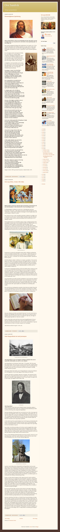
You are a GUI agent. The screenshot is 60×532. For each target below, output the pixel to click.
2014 (43, 148)
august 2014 (45, 162)
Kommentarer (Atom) (12, 520)
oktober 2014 (45, 159)
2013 (43, 174)
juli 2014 (44, 164)
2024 (43, 132)
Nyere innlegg (7, 518)
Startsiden (21, 518)
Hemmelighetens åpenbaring (12, 16)
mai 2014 (44, 165)
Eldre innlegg (35, 518)
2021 (43, 137)
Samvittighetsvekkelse (50, 112)
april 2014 (45, 167)
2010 (43, 179)
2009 (43, 180)
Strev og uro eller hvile (45, 15)
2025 (43, 130)
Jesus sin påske (49, 120)
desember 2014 (45, 150)
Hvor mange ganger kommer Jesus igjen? (50, 64)
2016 (43, 145)
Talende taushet (49, 81)
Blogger (37, 526)
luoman (31, 526)
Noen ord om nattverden (51, 105)
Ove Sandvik (12, 5)
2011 (43, 177)
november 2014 (45, 151)
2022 (43, 135)
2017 (43, 143)
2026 (43, 129)
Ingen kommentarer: (15, 176)
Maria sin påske (49, 97)
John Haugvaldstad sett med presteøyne (16, 336)
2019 (43, 140)
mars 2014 (45, 169)
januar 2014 (45, 172)
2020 (43, 138)
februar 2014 (45, 170)
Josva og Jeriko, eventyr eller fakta (14, 182)
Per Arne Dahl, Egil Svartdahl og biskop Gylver (50, 73)
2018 (43, 142)
